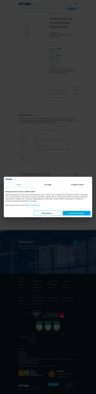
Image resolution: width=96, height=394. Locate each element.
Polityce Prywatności (32, 205)
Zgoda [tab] (18, 184)
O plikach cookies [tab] (77, 184)
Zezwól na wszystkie (76, 213)
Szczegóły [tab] (48, 184)
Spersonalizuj (48, 213)
